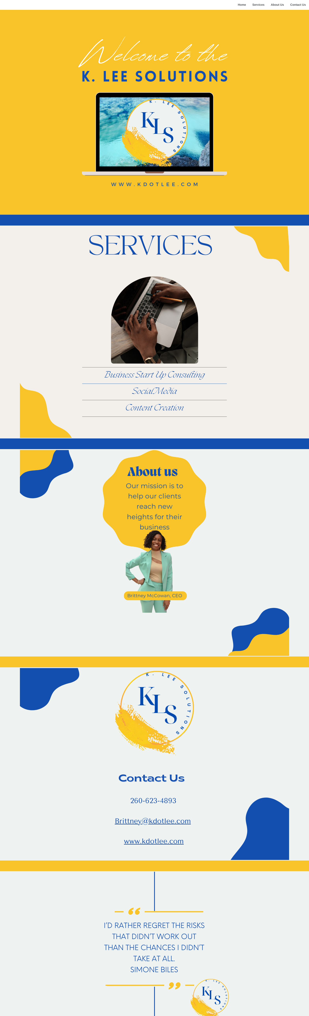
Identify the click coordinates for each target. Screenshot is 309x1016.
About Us (277, 5)
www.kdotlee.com (154, 841)
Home (242, 5)
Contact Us (298, 5)
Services (258, 5)
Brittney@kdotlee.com (153, 821)
